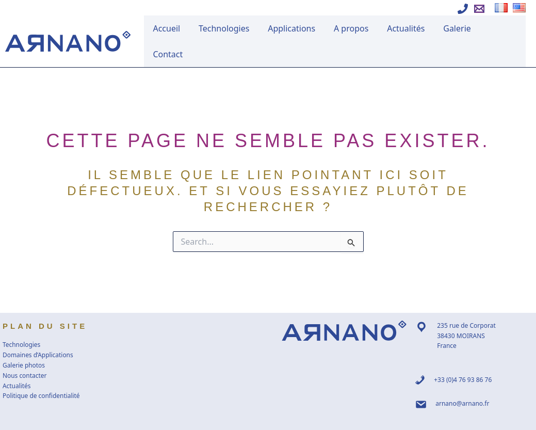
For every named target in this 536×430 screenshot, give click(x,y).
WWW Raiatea (336, 420)
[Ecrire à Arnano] (479, 9)
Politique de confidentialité (41, 371)
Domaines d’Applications (38, 329)
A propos (359, 29)
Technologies (238, 29)
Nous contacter (25, 350)
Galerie (459, 29)
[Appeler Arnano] (463, 9)
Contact (503, 29)
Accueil (183, 29)
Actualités (410, 29)
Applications (302, 29)
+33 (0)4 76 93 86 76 (463, 354)
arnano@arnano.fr (462, 378)
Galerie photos (24, 340)
